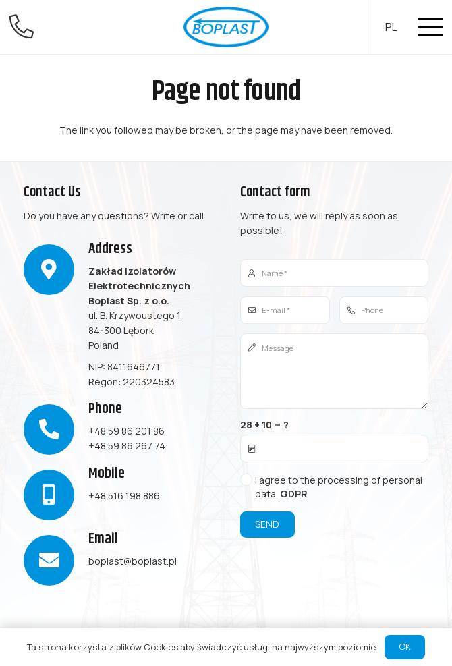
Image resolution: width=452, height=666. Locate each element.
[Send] (267, 524)
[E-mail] (285, 310)
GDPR (294, 493)
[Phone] (384, 310)
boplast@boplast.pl (132, 561)
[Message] (334, 371)
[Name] (334, 273)
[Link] (225, 27)
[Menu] (430, 27)
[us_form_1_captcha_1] (334, 448)
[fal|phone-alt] (26, 26)
